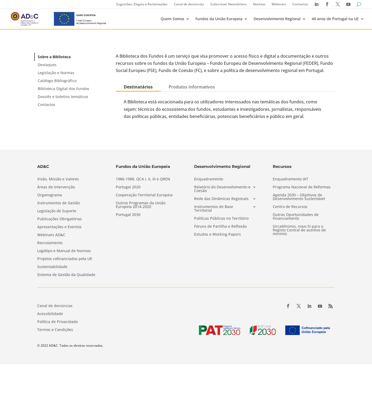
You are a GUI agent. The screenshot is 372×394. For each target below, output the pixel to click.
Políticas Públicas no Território (221, 219)
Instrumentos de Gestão (58, 203)
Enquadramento (208, 179)
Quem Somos (172, 18)
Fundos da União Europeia (218, 18)
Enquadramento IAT (290, 179)
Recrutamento (49, 243)
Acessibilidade (50, 314)
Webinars (279, 4)
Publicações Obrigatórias (59, 219)
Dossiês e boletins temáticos (63, 96)
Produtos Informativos (192, 87)
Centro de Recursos (290, 207)
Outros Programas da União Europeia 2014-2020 (140, 205)
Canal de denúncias (189, 4)
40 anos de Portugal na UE (335, 18)
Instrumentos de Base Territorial (213, 209)
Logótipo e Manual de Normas (64, 251)
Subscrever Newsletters (228, 4)
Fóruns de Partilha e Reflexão (220, 226)
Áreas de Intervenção (56, 187)
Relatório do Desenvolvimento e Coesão (222, 189)
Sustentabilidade (52, 267)
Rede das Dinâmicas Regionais (221, 199)
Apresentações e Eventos (59, 227)
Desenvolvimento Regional (277, 18)
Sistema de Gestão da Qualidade (66, 275)
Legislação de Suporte (56, 211)
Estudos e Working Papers (217, 234)
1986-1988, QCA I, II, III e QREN (143, 179)
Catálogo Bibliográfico (57, 80)
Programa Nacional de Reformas (302, 187)
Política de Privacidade (57, 322)
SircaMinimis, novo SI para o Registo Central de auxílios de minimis (299, 230)
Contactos (300, 4)
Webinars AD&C (51, 235)
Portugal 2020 (128, 187)
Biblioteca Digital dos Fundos (63, 88)
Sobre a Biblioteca (54, 56)
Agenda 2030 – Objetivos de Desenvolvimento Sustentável (299, 197)
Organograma (49, 195)
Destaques (47, 64)
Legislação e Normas (56, 72)
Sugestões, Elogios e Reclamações (142, 4)
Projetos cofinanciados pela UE (64, 259)
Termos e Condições (55, 330)
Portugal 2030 (128, 215)
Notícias (259, 4)
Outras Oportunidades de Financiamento (296, 217)
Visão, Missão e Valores (58, 179)
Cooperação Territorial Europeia (144, 195)
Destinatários (138, 87)
